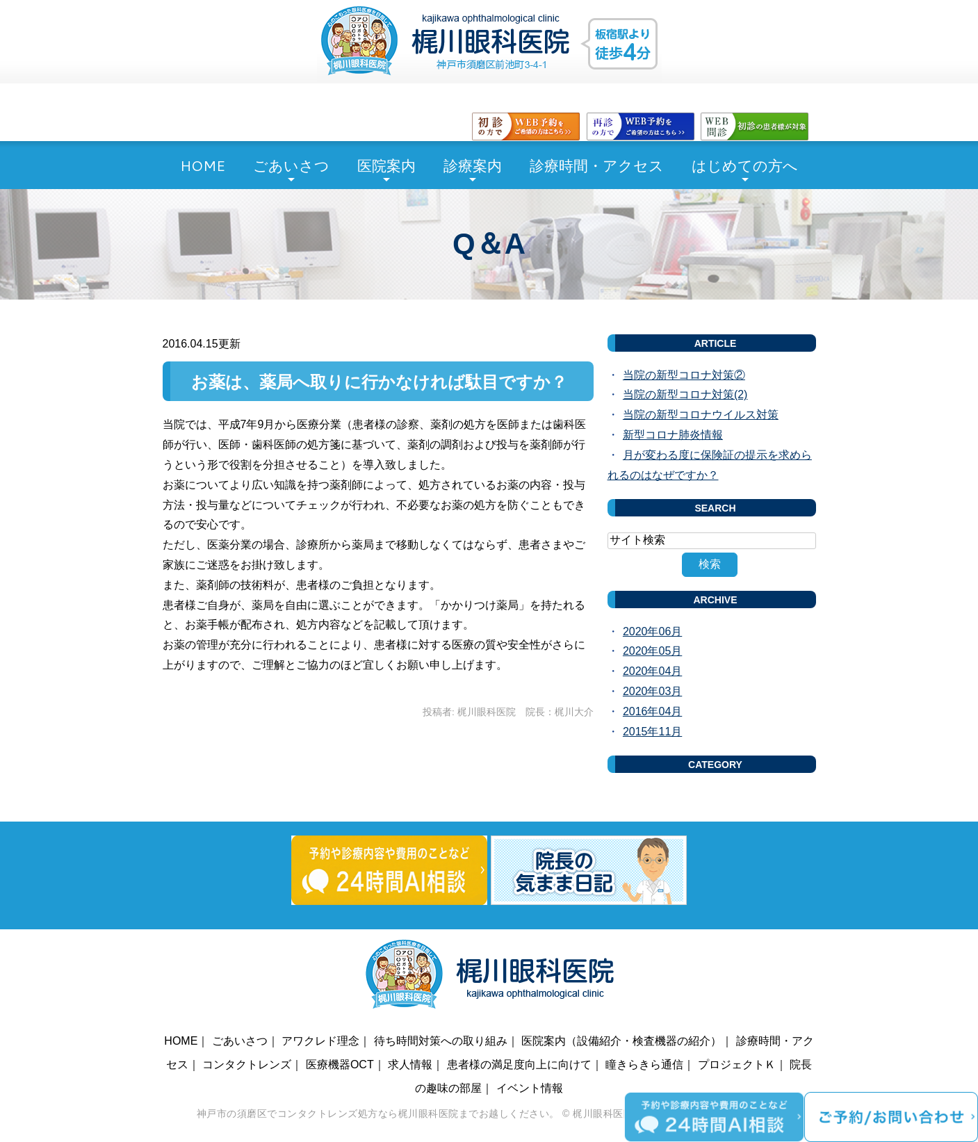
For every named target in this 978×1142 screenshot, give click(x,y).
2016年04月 (652, 711)
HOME (202, 165)
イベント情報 (529, 1088)
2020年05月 (652, 651)
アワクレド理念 (320, 1041)
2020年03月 (652, 691)
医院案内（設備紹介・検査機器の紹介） (621, 1041)
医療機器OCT (340, 1064)
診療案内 (472, 165)
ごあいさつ (291, 165)
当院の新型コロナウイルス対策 (701, 415)
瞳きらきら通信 (644, 1064)
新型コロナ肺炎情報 (673, 435)
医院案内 (386, 165)
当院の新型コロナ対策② (684, 375)
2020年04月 (652, 671)
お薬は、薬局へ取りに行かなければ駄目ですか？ (379, 382)
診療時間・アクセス (597, 165)
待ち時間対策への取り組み (440, 1041)
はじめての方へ (745, 165)
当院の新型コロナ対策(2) (685, 394)
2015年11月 (652, 731)
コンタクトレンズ (246, 1064)
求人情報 (410, 1064)
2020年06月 (652, 631)
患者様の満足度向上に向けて (519, 1064)
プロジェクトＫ (737, 1064)
